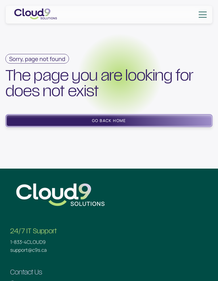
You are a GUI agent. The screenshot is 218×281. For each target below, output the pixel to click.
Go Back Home (109, 120)
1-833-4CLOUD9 (28, 242)
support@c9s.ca (28, 250)
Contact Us (26, 272)
